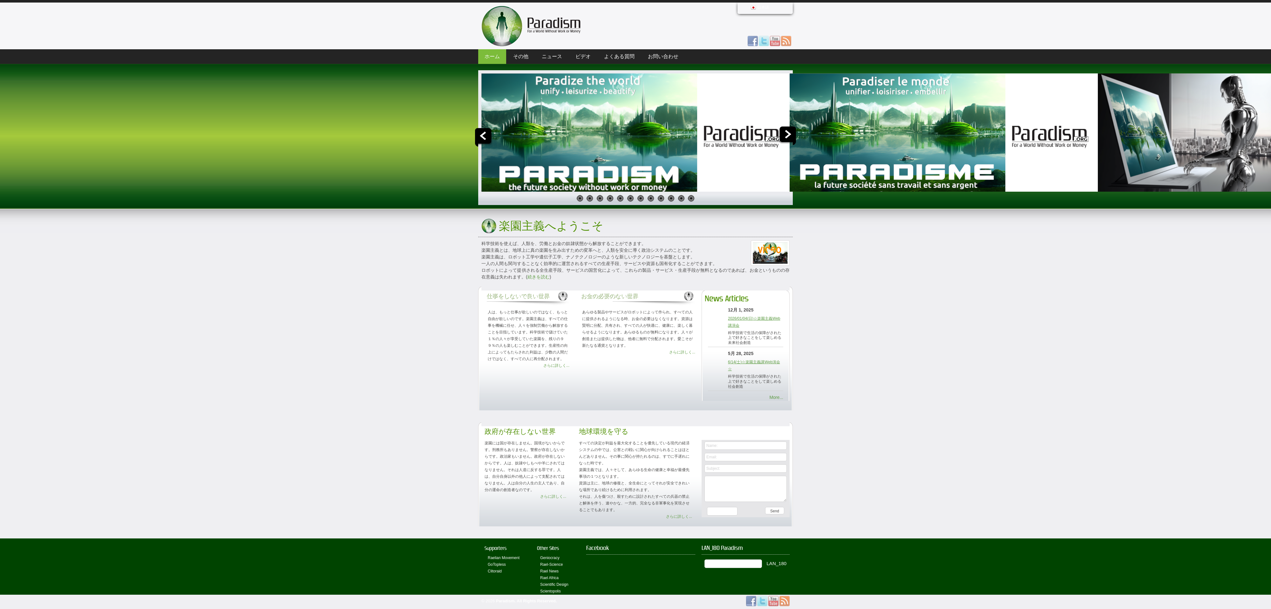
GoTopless (497, 564)
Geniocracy (550, 558)
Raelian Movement (504, 558)
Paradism (505, 601)
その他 (520, 56)
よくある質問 (619, 56)
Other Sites (548, 548)
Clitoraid (495, 571)
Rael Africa (549, 578)
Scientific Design (554, 584)
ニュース (552, 56)
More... (776, 397)
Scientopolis (550, 591)
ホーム (492, 56)
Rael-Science (551, 564)
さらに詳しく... (556, 365)
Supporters (495, 548)
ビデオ (583, 56)
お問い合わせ (663, 56)
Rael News (549, 571)
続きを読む (538, 276)
